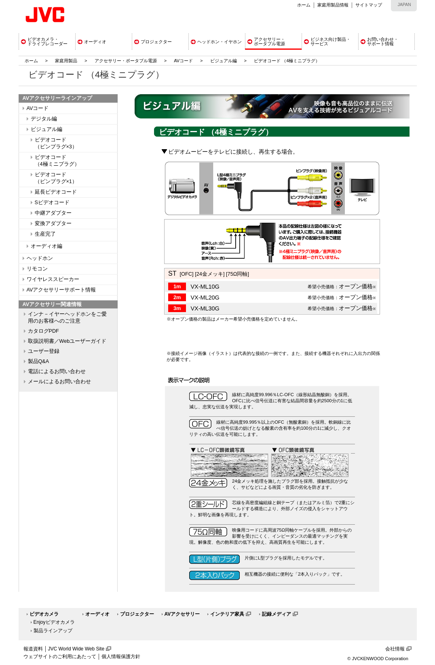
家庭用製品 (66, 60)
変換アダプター (53, 223)
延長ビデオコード (56, 192)
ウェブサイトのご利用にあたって (59, 656)
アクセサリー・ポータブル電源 (126, 60)
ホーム (303, 4)
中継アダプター (53, 213)
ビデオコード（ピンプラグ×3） (56, 143)
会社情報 (395, 649)
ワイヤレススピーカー (53, 279)
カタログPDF (43, 331)
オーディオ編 (46, 246)
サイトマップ (368, 4)
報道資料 (33, 649)
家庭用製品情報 (332, 4)
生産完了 (45, 234)
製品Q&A (38, 361)
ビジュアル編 (223, 60)
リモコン (37, 269)
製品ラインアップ (53, 630)
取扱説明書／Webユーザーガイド (67, 341)
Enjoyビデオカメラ (54, 622)
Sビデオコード (52, 202)
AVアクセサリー (182, 614)
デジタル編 (44, 119)
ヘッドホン (40, 258)
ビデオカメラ (44, 614)
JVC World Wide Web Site (76, 649)
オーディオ (97, 614)
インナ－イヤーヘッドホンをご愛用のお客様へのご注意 (67, 317)
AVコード (183, 60)
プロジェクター (137, 614)
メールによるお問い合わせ (59, 381)
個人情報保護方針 (120, 656)
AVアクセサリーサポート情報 (61, 290)
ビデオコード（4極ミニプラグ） (57, 160)
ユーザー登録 (43, 351)
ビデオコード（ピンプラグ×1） (56, 178)
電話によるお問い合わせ (57, 371)
